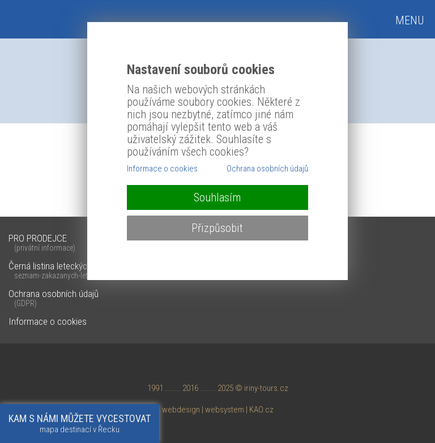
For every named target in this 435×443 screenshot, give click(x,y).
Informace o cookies (47, 321)
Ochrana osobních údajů (217, 298)
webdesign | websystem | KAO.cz (218, 410)
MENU (409, 20)
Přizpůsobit (217, 228)
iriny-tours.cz (266, 388)
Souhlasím (217, 197)
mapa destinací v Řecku (79, 423)
